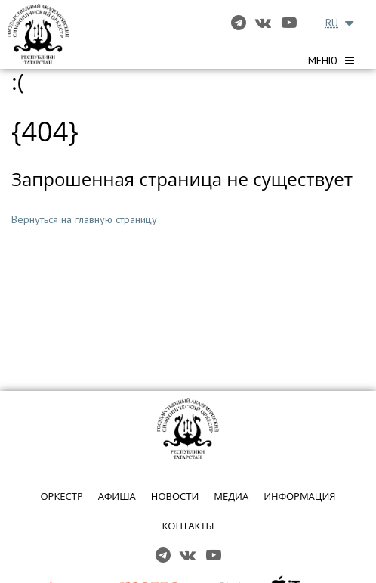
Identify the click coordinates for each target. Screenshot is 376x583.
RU (331, 22)
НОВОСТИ (175, 496)
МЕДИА (231, 496)
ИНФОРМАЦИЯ (299, 496)
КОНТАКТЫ (188, 525)
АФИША (117, 496)
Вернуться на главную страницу (84, 219)
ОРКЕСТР (61, 496)
